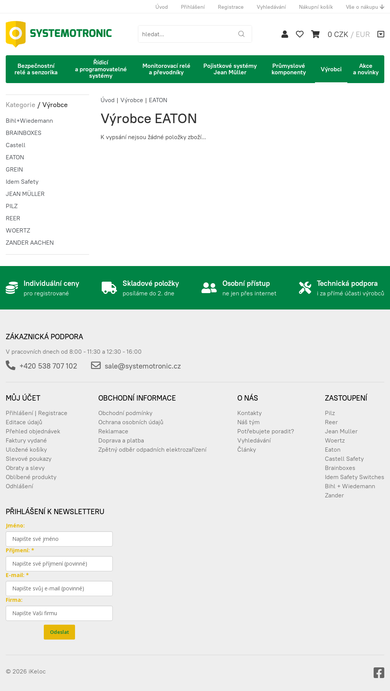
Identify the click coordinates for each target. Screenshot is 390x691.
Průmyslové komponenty (289, 69)
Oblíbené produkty (31, 477)
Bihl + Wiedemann (350, 486)
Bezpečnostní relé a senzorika (36, 69)
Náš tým (248, 422)
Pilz (330, 413)
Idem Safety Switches (354, 477)
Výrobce (131, 100)
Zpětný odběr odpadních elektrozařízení (152, 449)
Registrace (231, 6)
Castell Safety (344, 458)
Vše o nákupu (365, 6)
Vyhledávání (271, 6)
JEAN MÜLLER (25, 193)
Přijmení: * (20, 550)
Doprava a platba (121, 440)
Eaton (332, 449)
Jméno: (15, 525)
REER (13, 218)
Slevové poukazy (28, 458)
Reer (331, 422)
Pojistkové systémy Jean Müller (230, 69)
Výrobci (331, 69)
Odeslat (59, 631)
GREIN (14, 169)
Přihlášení (193, 6)
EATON (15, 157)
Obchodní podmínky (125, 413)
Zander (334, 495)
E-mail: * (17, 575)
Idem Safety (22, 181)
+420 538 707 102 (48, 365)
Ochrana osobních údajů (130, 422)
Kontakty (249, 413)
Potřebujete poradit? (265, 431)
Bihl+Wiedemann (29, 120)
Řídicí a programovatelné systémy (101, 68)
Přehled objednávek (33, 431)
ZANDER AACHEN (30, 242)
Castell (16, 145)
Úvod (161, 6)
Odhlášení (19, 486)
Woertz (335, 440)
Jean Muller (341, 431)
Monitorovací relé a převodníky (166, 69)
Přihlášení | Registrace (36, 413)
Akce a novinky (366, 69)
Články (246, 449)
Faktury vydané (26, 440)
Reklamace (113, 431)
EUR (363, 34)
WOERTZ (18, 230)
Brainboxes (340, 467)
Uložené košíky (26, 449)
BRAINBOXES (24, 132)
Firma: (14, 599)
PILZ (12, 206)
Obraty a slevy (25, 467)
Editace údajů (24, 422)
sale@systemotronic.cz (143, 365)
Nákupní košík (316, 6)
